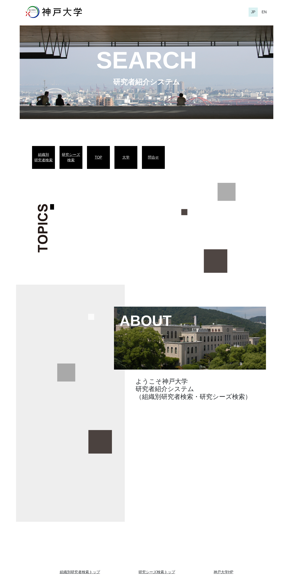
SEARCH (146, 60)
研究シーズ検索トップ (156, 572)
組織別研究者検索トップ (80, 572)
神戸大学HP (223, 572)
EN (264, 12)
